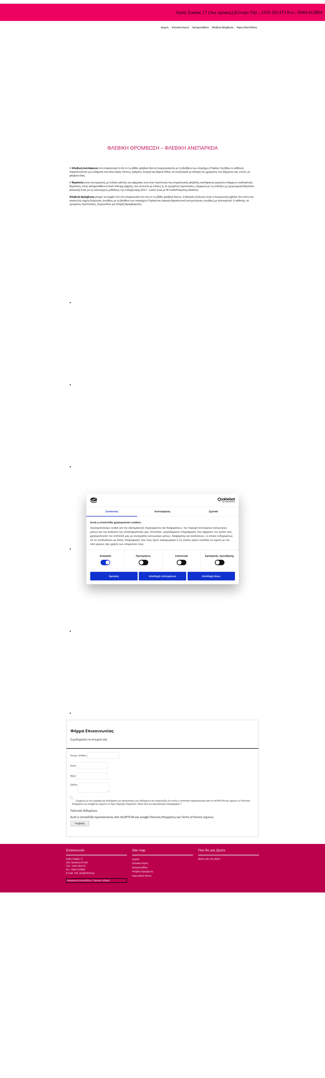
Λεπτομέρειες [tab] (162, 511)
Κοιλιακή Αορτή (180, 27)
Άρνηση (114, 576)
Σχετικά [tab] (213, 511)
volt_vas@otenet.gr (84, 873)
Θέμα (72, 775)
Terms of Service (191, 817)
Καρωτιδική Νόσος (247, 27)
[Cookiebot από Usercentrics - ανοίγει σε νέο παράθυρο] (220, 500)
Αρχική (164, 27)
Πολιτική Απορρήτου (162, 817)
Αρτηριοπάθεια (200, 27)
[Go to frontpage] (100, 34)
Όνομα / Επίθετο (78, 755)
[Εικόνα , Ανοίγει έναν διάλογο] (127, 302)
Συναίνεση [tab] (111, 511)
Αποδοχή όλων (211, 576)
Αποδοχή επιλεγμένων (162, 576)
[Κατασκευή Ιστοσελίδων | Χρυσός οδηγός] (68, 887)
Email (73, 765)
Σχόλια (73, 784)
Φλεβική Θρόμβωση (222, 27)
